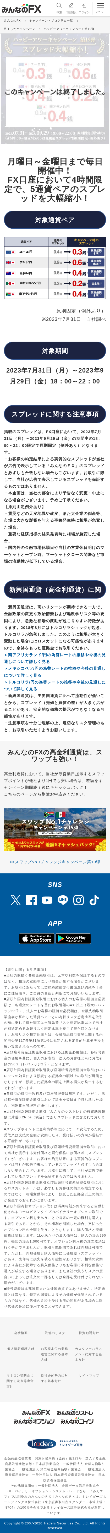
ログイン (84, 8)
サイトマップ (89, 1375)
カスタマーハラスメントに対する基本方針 (88, 1354)
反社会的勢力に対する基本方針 (54, 1378)
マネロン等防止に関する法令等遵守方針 (20, 1381)
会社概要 (21, 1333)
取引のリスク (55, 1333)
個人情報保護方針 (21, 1349)
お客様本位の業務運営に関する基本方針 (54, 1354)
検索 (58, 8)
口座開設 (70, 8)
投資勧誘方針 (89, 1333)
